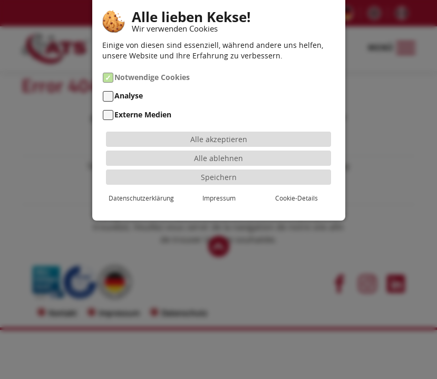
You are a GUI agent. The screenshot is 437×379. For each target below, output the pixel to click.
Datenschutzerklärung (141, 198)
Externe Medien (142, 114)
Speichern (219, 177)
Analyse (128, 96)
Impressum (219, 198)
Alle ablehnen (218, 158)
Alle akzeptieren (218, 139)
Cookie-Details (296, 198)
